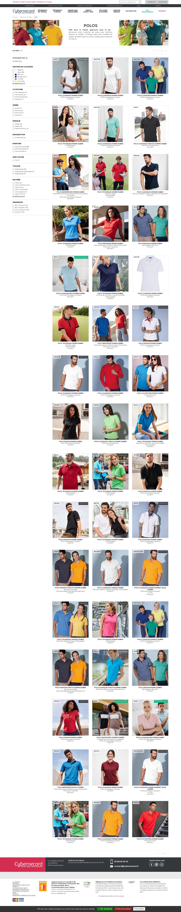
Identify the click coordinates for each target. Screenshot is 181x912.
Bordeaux (21, 77)
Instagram (162, 864)
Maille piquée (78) (20, 169)
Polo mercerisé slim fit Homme (71, 787)
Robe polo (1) (19, 99)
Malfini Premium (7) (21, 128)
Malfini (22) (18, 126)
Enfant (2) (18, 108)
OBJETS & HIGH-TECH (88, 11)
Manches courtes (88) (22, 146)
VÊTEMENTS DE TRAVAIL (42, 11)
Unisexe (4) (18, 115)
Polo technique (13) (21, 97)
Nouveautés (131, 11)
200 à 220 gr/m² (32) (22, 210)
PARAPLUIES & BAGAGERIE (73, 11)
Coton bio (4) (19, 187)
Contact (158, 5)
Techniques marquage (114, 5)
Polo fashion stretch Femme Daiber (70, 687)
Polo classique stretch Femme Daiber (110, 441)
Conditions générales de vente (24, 895)
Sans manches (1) (20, 151)
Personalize (139, 909)
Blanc (19, 72)
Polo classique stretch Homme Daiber (150, 144)
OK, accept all (105, 909)
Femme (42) (19, 110)
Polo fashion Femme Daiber (150, 343)
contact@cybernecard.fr (126, 866)
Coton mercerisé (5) (21, 189)
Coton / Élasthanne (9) (22, 185)
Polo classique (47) (21, 92)
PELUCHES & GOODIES (103, 11)
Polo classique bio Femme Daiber (150, 737)
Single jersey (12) (20, 174)
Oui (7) (17, 160)
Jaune (19, 81)
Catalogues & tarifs (55, 5)
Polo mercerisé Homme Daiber (110, 343)
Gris (19, 79)
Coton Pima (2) (20, 194)
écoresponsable (147, 11)
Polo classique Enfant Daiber (150, 95)
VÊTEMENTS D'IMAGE (57, 11)
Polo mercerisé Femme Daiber (110, 243)
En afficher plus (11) (19, 83)
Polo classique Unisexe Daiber (150, 192)
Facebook (151, 864)
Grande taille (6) (20, 137)
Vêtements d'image (26, 17)
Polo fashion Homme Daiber (150, 243)
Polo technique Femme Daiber (70, 144)
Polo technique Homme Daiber (110, 192)
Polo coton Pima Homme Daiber (150, 839)
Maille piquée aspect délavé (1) (24, 171)
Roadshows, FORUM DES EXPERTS (21, 885)
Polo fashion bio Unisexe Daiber (110, 737)
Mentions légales (118, 896)
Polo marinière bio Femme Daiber (70, 192)
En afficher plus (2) (19, 196)
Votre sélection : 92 (20, 58)
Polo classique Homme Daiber (110, 95)
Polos (36, 17)
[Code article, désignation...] (130, 2)
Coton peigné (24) (21, 192)
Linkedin (156, 864)
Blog (14, 892)
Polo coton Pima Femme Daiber (150, 393)
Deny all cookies (123, 909)
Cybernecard (29, 5)
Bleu (19, 74)
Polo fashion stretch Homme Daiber (70, 588)
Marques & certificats (84, 5)
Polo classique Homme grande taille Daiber (150, 588)
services (16, 883)
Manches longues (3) (21, 149)
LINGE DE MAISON (116, 11)
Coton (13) (18, 183)
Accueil (15, 17)
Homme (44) (19, 113)
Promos (162, 11)
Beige (19, 70)
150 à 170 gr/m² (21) (21, 205)
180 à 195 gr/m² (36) (21, 207)
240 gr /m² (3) (19, 212)
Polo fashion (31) (20, 95)
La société (16, 882)
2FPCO (54, 884)
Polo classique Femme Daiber (70, 95)
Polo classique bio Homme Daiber (70, 293)
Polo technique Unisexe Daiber (70, 639)
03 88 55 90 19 (121, 861)
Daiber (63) (18, 124)
